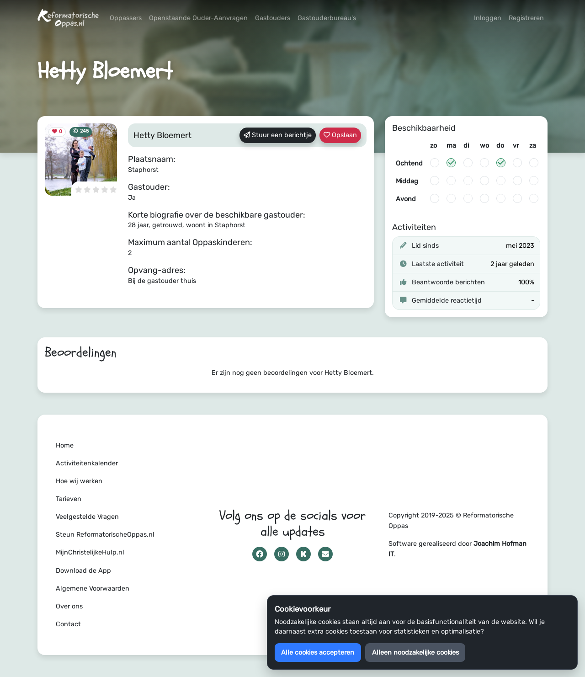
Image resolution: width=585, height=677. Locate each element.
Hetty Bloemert (162, 135)
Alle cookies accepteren (317, 652)
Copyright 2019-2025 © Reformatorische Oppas (451, 521)
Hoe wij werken (79, 481)
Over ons (69, 606)
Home (65, 445)
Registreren (526, 18)
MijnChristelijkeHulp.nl (90, 552)
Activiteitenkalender (87, 463)
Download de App (83, 571)
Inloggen (487, 18)
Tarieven (68, 499)
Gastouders (272, 18)
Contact (68, 624)
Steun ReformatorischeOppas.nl (105, 534)
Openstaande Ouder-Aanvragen (198, 18)
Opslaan (340, 135)
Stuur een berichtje (278, 135)
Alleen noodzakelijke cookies (415, 652)
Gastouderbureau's (327, 18)
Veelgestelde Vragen (87, 517)
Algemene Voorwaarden (92, 588)
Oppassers (126, 18)
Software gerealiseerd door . (457, 549)
